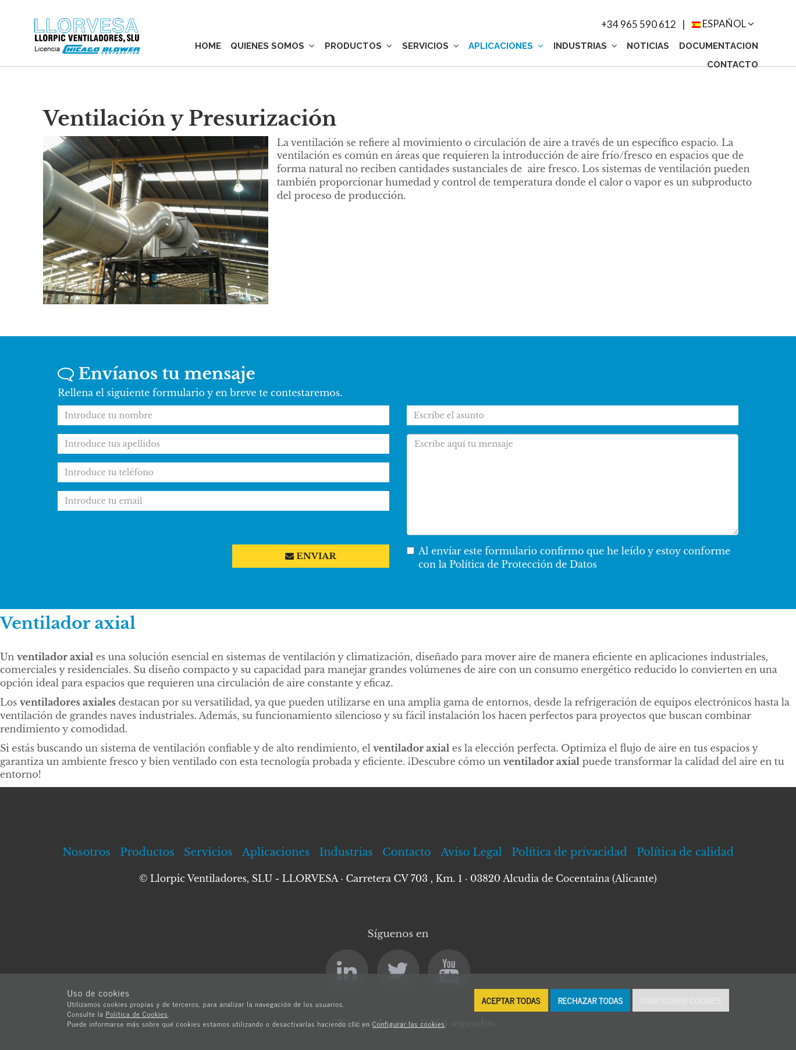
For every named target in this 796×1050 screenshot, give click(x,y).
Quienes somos (272, 46)
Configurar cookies (680, 1000)
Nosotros (86, 852)
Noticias (648, 46)
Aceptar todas (511, 1000)
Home (208, 46)
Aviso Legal (471, 852)
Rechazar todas (590, 1000)
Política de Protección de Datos (523, 564)
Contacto (732, 64)
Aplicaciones (505, 46)
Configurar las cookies (408, 1024)
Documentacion (718, 46)
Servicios (430, 46)
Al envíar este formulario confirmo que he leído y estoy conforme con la (568, 557)
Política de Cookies (137, 1014)
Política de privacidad (569, 852)
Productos (358, 46)
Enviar (310, 555)
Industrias (585, 46)
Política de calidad (685, 852)
